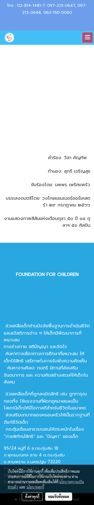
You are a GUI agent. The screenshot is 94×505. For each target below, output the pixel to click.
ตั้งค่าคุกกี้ (32, 496)
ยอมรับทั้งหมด (58, 496)
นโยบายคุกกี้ (35, 487)
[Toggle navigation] (87, 37)
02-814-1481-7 (31, 6)
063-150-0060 (57, 13)
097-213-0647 (61, 6)
